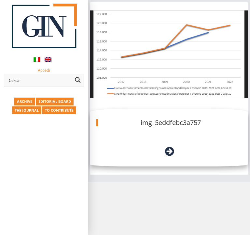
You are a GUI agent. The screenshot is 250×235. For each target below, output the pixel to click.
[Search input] (39, 80)
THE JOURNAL (27, 110)
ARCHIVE (24, 101)
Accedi (44, 70)
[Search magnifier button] (78, 80)
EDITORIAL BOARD (54, 101)
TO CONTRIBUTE (59, 110)
